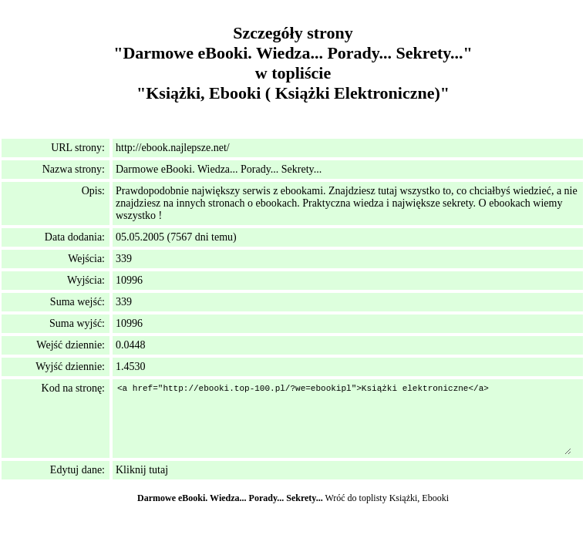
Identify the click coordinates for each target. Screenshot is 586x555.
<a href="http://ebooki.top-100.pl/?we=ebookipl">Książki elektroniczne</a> (343, 418)
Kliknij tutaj (142, 470)
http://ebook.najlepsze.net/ (173, 147)
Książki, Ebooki (419, 498)
